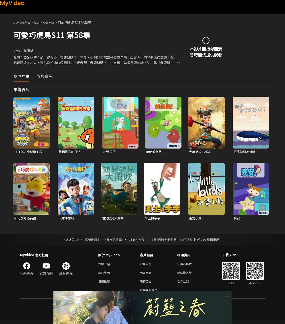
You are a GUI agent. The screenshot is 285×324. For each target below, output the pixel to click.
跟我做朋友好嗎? (246, 151)
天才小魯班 (67, 218)
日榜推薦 (105, 283)
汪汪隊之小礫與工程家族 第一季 (29, 151)
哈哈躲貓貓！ (156, 151)
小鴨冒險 (109, 151)
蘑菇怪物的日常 (70, 151)
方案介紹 (105, 265)
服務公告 (146, 283)
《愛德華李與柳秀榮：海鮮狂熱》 (175, 240)
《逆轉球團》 (89, 240)
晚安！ (239, 218)
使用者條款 (188, 265)
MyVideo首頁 (23, 22)
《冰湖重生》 (67, 240)
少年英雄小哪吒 (200, 151)
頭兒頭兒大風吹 (113, 218)
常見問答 (146, 265)
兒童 (40, 22)
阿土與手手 (153, 218)
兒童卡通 (53, 22)
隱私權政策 (188, 274)
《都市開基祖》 (113, 240)
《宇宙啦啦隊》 (138, 240)
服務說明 (105, 274)
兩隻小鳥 (195, 218)
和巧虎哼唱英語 (26, 218)
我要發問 (146, 274)
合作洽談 (186, 283)
